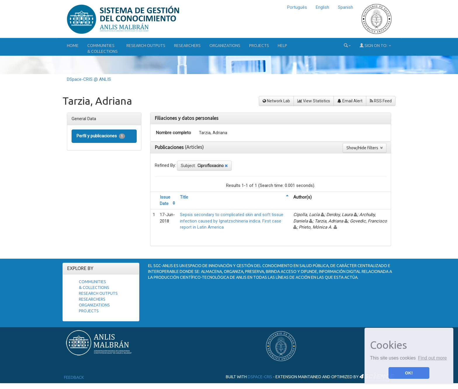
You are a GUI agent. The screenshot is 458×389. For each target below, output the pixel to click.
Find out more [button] (432, 357)
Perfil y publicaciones (101, 136)
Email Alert (349, 101)
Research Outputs (145, 45)
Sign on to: (375, 45)
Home (73, 45)
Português (297, 7)
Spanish (345, 7)
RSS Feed (381, 101)
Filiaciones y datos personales (186, 118)
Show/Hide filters (364, 148)
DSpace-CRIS (260, 376)
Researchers (187, 45)
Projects (259, 45)
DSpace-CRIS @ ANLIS (89, 79)
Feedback (74, 377)
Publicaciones (170, 147)
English (322, 7)
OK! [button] (409, 373)
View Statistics (313, 101)
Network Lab (276, 101)
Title (184, 197)
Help (282, 45)
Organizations (224, 45)
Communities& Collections (102, 48)
